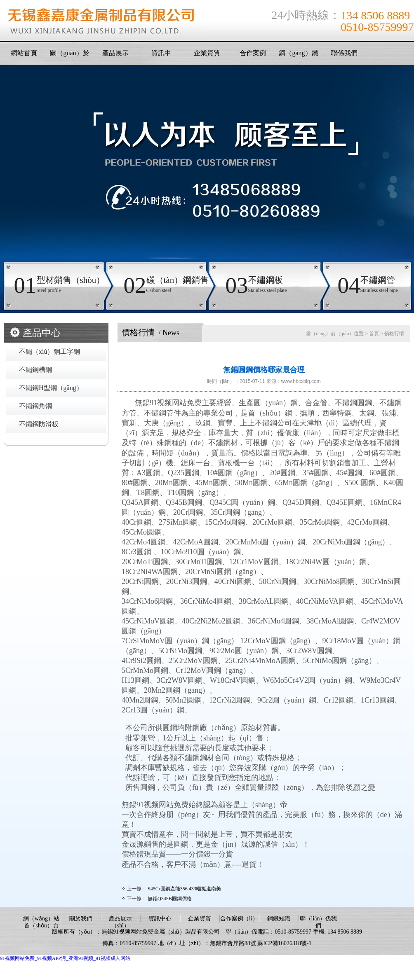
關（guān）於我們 (69, 55)
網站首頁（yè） (24, 55)
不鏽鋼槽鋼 (35, 369)
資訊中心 (160, 918)
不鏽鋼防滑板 (39, 423)
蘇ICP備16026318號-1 (284, 943)
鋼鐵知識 (278, 918)
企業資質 (207, 52)
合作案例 (253, 52)
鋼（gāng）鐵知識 (298, 55)
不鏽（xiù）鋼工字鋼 (49, 351)
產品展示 (115, 52)
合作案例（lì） (239, 918)
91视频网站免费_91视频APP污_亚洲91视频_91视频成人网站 (65, 958)
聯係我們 (344, 52)
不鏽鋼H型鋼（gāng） (51, 387)
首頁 (374, 333)
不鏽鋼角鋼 (35, 405)
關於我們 (80, 918)
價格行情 (394, 333)
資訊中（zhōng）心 (161, 55)
